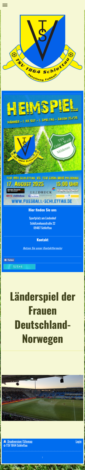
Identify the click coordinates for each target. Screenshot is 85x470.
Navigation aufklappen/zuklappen (42, 5)
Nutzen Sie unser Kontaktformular (42, 248)
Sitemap (27, 441)
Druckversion (13, 441)
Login (78, 441)
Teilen (9, 260)
